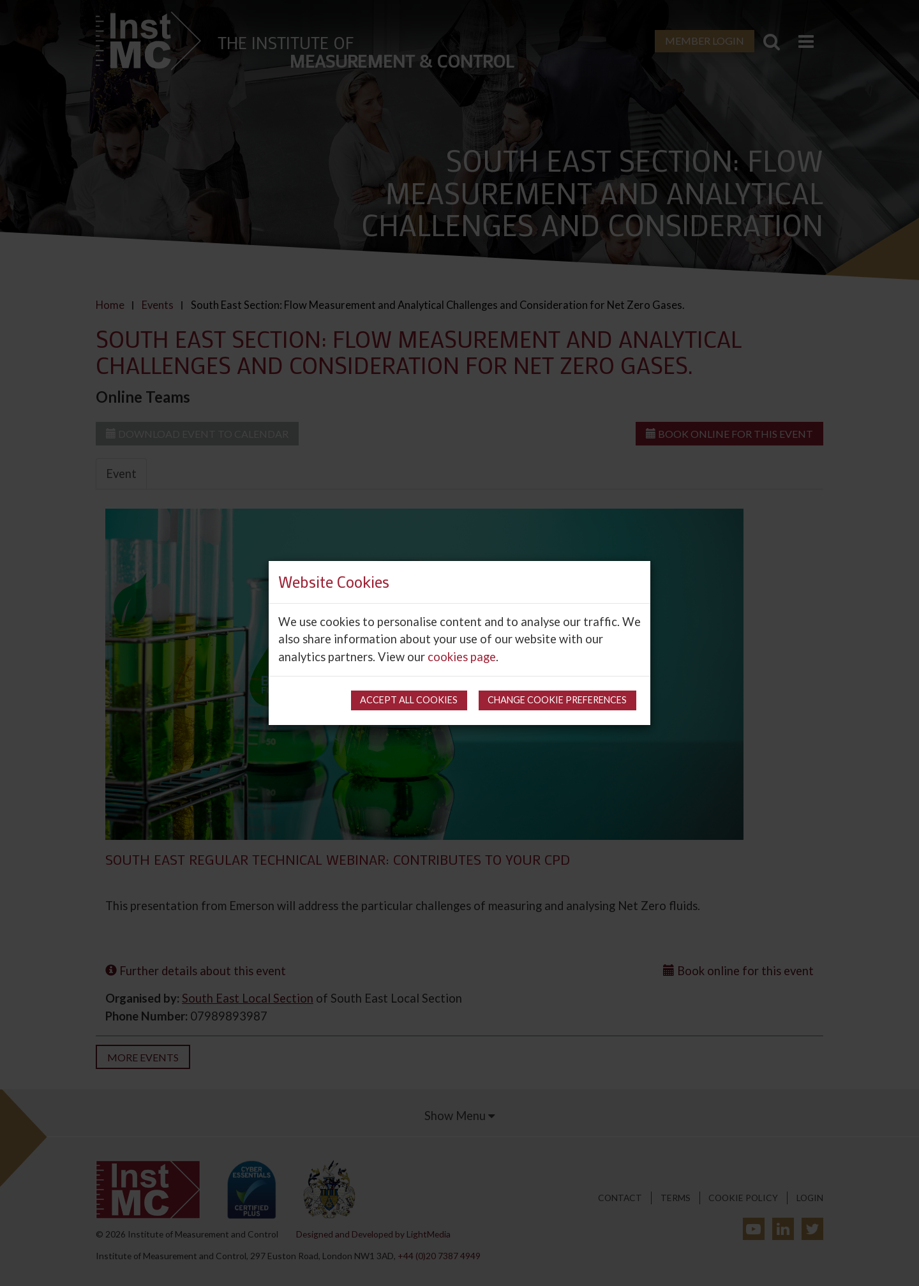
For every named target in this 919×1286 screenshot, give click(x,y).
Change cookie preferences (557, 699)
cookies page (462, 657)
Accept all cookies (409, 699)
